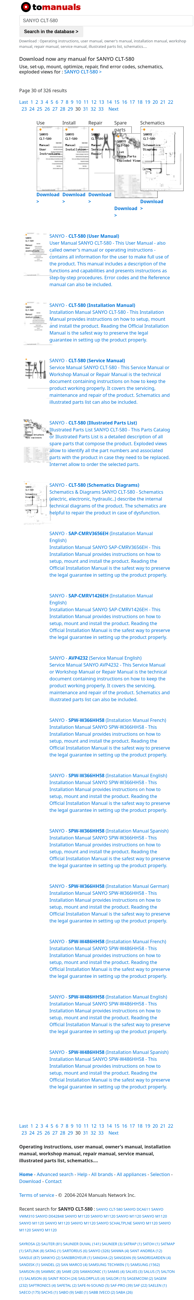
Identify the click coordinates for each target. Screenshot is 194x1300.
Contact (53, 1181)
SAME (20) (70, 1271)
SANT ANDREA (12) (146, 1250)
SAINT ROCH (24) (62, 1278)
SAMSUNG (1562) (145, 1264)
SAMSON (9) (29, 1271)
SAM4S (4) (116, 1271)
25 (39, 109)
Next (113, 109)
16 (124, 102)
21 (162, 102)
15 (116, 102)
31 (85, 109)
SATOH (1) (151, 1243)
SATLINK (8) (34, 1250)
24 (31, 109)
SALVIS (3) (134, 1271)
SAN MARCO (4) (74, 1264)
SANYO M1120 (77, 1216)
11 (86, 102)
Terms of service (36, 1195)
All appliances (131, 1174)
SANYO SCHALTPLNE (114, 1223)
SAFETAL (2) (66, 1285)
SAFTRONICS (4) (42, 1285)
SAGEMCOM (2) (140, 1278)
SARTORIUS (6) (74, 1250)
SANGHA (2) (103, 1257)
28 (62, 109)
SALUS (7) (152, 1271)
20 (155, 102)
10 (78, 102)
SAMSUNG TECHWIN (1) (108, 1264)
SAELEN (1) (157, 1285)
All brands (102, 1174)
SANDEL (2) (50, 1264)
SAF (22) (141, 1285)
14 (109, 102)
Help (82, 1174)
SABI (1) (81, 1292)
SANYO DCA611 (137, 1209)
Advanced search (55, 1174)
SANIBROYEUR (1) (76, 1257)
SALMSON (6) (36, 1278)
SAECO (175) (29, 1292)
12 (93, 102)
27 (54, 109)
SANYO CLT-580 (109, 1209)
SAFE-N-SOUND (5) (94, 1285)
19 (147, 102)
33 (100, 109)
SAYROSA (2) (29, 1243)
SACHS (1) (49, 1292)
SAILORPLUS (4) (91, 1278)
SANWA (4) (120, 1250)
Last (23, 102)
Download (30, 1181)
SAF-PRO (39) (121, 1285)
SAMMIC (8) (51, 1271)
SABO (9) (66, 1292)
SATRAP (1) (132, 1243)
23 (24, 109)
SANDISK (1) (29, 1264)
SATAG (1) (53, 1250)
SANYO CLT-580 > (83, 72)
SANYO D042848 (49, 1216)
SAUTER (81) (51, 1243)
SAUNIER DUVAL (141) (82, 1243)
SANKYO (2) (50, 1257)
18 (139, 102)
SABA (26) (124, 1292)
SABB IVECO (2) (102, 1292)
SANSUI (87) (29, 1257)
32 (93, 109)
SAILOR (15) (116, 1278)
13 (101, 102)
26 (47, 109)
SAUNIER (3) (112, 1243)
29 (70, 109)
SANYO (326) (99, 1250)
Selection (160, 1174)
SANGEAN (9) (125, 1257)
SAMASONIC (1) (93, 1271)
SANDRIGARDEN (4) (154, 1257)
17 (132, 102)
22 (170, 102)
